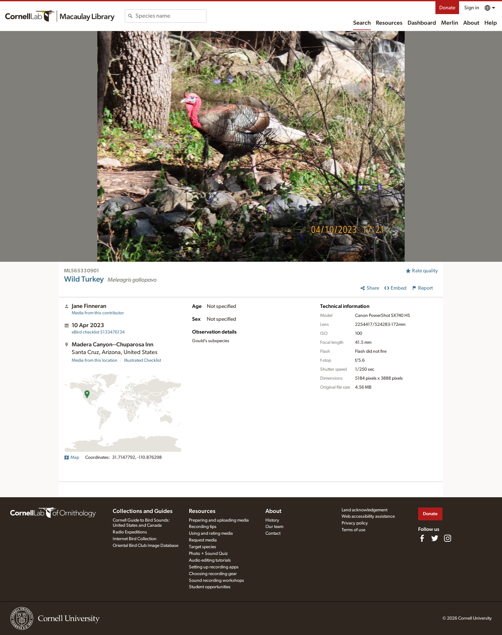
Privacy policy (355, 523)
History (272, 520)
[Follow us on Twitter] (435, 538)
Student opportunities (210, 587)
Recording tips (202, 526)
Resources (389, 23)
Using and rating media (211, 533)
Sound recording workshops (216, 580)
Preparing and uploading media (219, 520)
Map (71, 457)
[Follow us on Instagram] (447, 538)
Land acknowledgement (364, 510)
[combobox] (170, 16)
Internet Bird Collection (135, 539)
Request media (203, 540)
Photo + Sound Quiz (208, 553)
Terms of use (353, 530)
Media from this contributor (98, 313)
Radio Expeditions (130, 532)
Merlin (449, 23)
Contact (272, 533)
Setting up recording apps (214, 567)
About (471, 23)
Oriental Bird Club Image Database (145, 545)
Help (490, 23)
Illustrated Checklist (142, 360)
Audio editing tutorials (210, 560)
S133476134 (98, 332)
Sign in (471, 7)
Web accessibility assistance (368, 516)
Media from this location (94, 360)
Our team (274, 526)
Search (362, 23)
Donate (447, 7)
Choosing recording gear (213, 574)
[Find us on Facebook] (422, 538)
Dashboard (422, 23)
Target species (202, 547)
